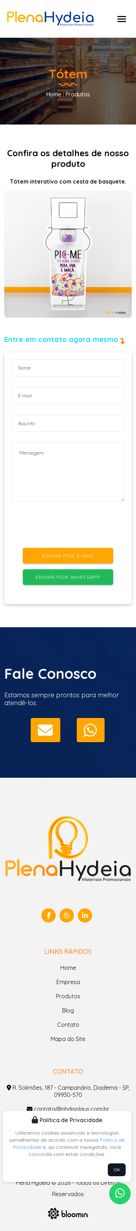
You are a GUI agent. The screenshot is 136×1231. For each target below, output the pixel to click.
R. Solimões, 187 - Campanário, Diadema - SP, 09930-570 (68, 1091)
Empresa (68, 982)
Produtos (77, 94)
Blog (68, 1010)
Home (53, 94)
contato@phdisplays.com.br (68, 1109)
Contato (68, 1024)
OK (117, 1169)
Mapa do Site (68, 1038)
